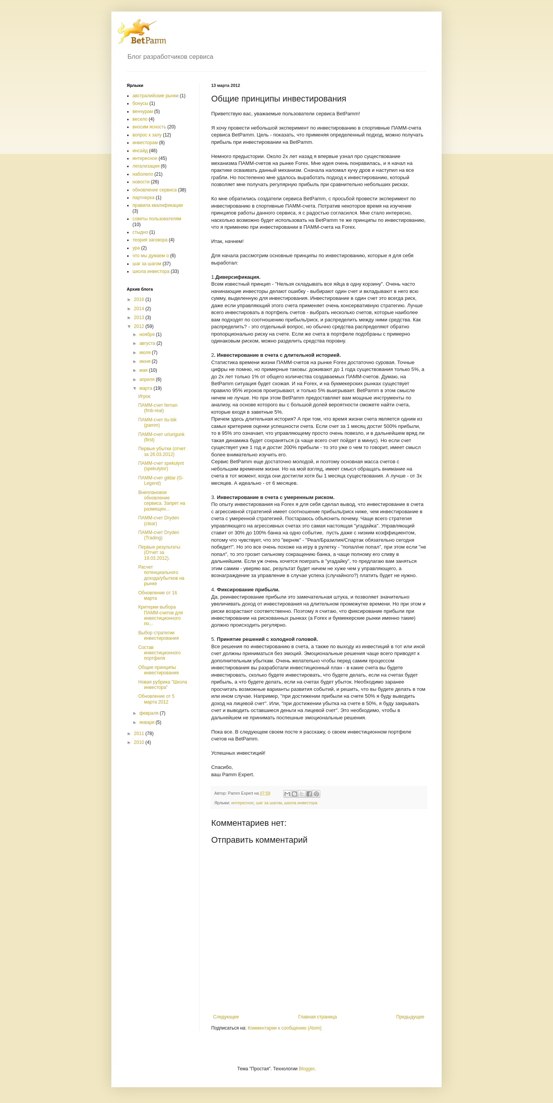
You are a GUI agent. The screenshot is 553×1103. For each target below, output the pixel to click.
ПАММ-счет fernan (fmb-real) (157, 408)
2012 (140, 326)
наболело (142, 174)
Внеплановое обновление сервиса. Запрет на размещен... (161, 501)
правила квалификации (157, 205)
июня (145, 361)
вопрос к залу (147, 135)
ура (136, 248)
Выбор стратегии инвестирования (158, 635)
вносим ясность (149, 127)
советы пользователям (156, 218)
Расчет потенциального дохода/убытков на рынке (161, 575)
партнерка (143, 197)
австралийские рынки (155, 95)
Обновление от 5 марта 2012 (156, 699)
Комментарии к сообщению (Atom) (284, 1028)
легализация (145, 166)
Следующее (226, 1017)
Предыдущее (410, 1017)
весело (139, 119)
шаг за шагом (268, 802)
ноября (147, 334)
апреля (147, 379)
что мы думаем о (150, 255)
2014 (140, 308)
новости (140, 182)
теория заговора (149, 240)
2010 (140, 742)
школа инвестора (300, 802)
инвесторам (145, 142)
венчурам (142, 111)
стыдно (140, 232)
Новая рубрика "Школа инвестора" (162, 684)
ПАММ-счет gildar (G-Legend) (161, 480)
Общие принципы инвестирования (158, 670)
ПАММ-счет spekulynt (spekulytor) (161, 466)
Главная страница (317, 1017)
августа (148, 343)
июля (145, 352)
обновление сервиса (154, 190)
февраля (149, 713)
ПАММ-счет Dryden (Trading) (158, 535)
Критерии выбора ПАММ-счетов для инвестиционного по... (160, 615)
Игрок (144, 396)
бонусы (140, 103)
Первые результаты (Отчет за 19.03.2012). (159, 552)
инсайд (140, 150)
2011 (140, 733)
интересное (242, 802)
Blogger (307, 1068)
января (147, 722)
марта (146, 388)
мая (144, 370)
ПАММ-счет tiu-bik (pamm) (157, 422)
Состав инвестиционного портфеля (159, 653)
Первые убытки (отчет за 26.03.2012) (161, 451)
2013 (140, 317)
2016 (140, 299)
